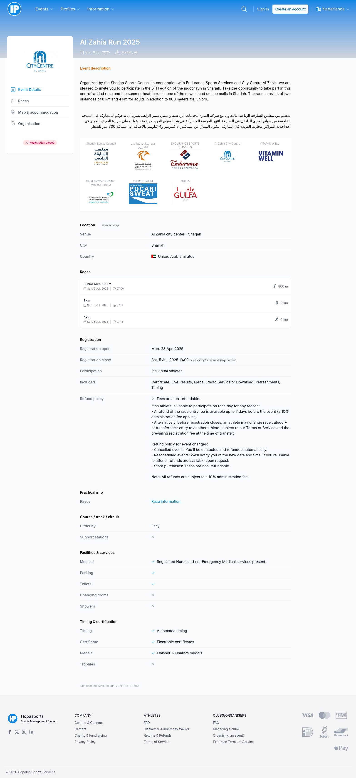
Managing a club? (226, 729)
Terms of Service (156, 742)
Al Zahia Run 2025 (110, 42)
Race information (165, 501)
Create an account (290, 9)
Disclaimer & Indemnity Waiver (166, 729)
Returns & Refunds (158, 735)
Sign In (263, 9)
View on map (110, 225)
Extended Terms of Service (233, 742)
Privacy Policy (85, 742)
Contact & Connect (88, 723)
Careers (80, 729)
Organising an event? (229, 735)
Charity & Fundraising (90, 735)
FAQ (147, 723)
